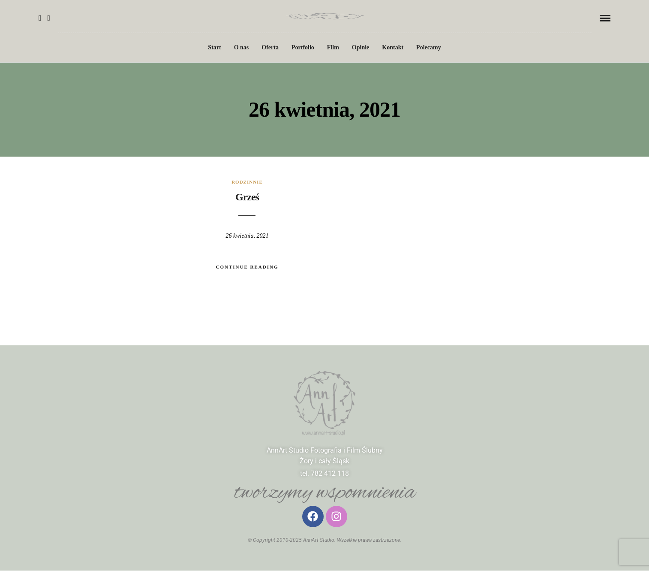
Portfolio (302, 47)
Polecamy (428, 47)
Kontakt (392, 47)
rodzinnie (247, 181)
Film (333, 47)
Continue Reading (247, 266)
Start (214, 47)
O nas (241, 47)
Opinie (360, 47)
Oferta (270, 47)
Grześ (247, 196)
